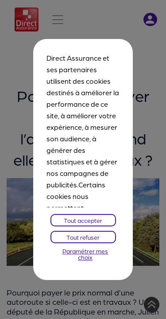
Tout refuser (83, 237)
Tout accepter (83, 220)
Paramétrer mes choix (85, 254)
